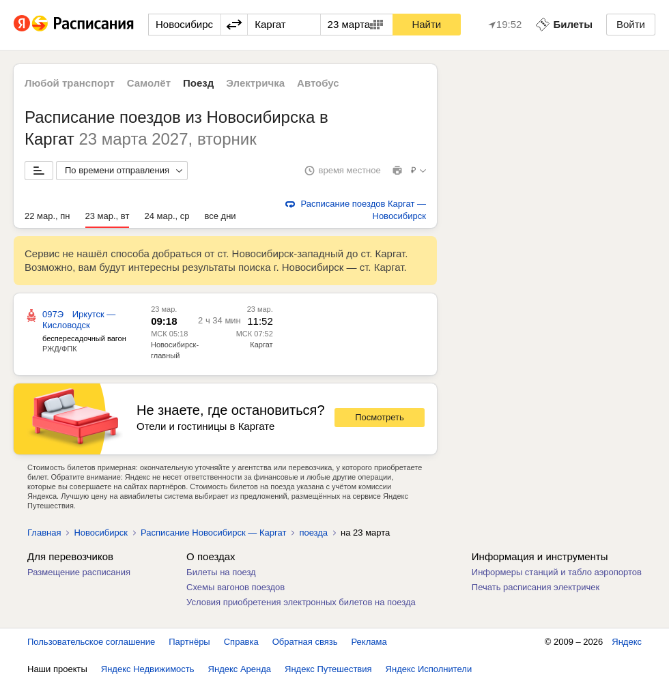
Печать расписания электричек (535, 587)
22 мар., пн (47, 216)
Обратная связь (305, 642)
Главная (44, 532)
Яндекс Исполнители (429, 669)
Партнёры (189, 642)
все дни (220, 216)
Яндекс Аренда (239, 669)
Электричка (255, 83)
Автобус (318, 83)
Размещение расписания (78, 572)
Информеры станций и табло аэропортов (557, 572)
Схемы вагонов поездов (235, 587)
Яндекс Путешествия (328, 669)
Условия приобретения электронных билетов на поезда (301, 602)
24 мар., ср (166, 216)
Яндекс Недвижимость (148, 669)
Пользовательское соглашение (91, 642)
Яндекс (627, 642)
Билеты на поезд (221, 572)
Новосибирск (101, 532)
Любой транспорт (70, 83)
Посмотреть (379, 417)
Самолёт (149, 83)
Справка (241, 642)
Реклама (369, 642)
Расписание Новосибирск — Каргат (213, 532)
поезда (313, 532)
